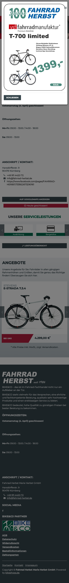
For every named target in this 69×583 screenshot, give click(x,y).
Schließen (12, 97)
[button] (65, 8)
